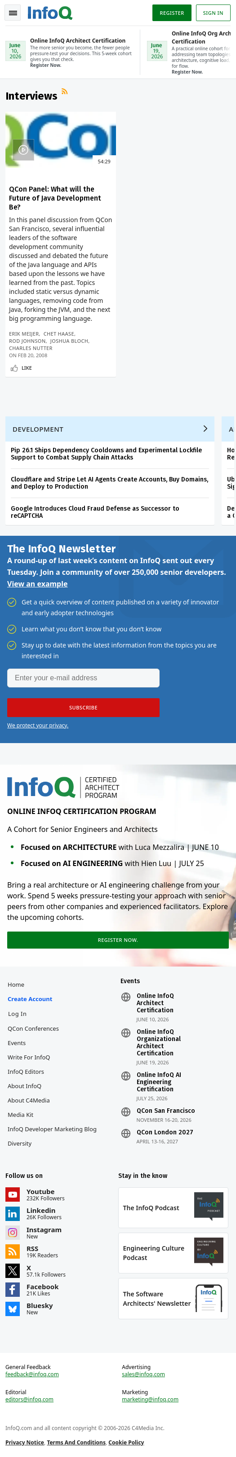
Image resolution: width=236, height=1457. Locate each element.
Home (16, 984)
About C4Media (29, 1100)
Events (17, 1043)
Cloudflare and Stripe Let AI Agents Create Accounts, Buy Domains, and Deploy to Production (109, 483)
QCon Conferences (33, 1028)
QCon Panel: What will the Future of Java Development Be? (55, 198)
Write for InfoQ (29, 1057)
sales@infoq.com (143, 1374)
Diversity (19, 1143)
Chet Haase (59, 333)
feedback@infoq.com (32, 1374)
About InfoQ (24, 1086)
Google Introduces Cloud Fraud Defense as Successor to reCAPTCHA (95, 512)
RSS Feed (65, 92)
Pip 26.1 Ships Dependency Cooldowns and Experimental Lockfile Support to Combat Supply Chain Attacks (106, 453)
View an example (37, 584)
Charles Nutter (31, 348)
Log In (17, 1014)
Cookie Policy (126, 1442)
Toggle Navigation (13, 13)
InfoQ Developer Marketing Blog (52, 1129)
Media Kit (20, 1115)
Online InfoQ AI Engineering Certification (159, 1082)
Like (27, 367)
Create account (30, 999)
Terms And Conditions (76, 1442)
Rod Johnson (27, 340)
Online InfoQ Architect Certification (155, 1003)
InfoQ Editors (26, 1072)
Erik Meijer (24, 333)
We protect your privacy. (37, 725)
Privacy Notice (24, 1442)
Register (172, 12)
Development (38, 428)
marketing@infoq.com (150, 1399)
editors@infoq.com (29, 1399)
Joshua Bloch (69, 340)
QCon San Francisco (166, 1111)
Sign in (213, 12)
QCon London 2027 (165, 1132)
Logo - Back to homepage (50, 12)
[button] (83, 707)
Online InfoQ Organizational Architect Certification (159, 1042)
